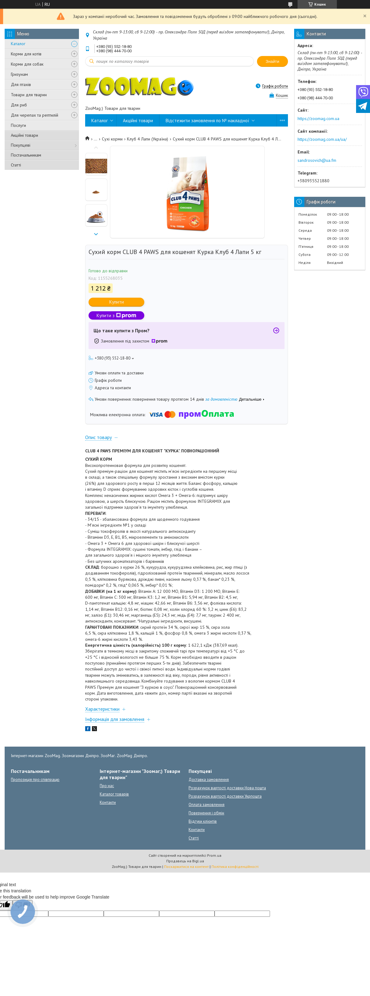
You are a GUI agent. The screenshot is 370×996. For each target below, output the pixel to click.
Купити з (116, 315)
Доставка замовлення (209, 779)
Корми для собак (27, 64)
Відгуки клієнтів (203, 821)
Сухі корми (112, 139)
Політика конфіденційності (235, 866)
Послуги (18, 125)
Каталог (18, 43)
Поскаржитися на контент (186, 866)
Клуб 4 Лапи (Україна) (147, 139)
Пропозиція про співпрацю (35, 779)
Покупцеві (20, 145)
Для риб (19, 105)
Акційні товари (24, 135)
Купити (116, 302)
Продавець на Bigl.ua (185, 861)
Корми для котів (26, 54)
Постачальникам (26, 155)
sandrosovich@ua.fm (317, 160)
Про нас (107, 785)
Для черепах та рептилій (34, 115)
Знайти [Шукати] (272, 61)
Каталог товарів (114, 794)
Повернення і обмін (206, 813)
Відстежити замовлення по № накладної (207, 120)
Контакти (108, 802)
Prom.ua (214, 855)
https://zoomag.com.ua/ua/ (322, 139)
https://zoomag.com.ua (318, 118)
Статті (16, 165)
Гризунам (19, 74)
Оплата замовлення (206, 804)
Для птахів (21, 84)
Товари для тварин (29, 94)
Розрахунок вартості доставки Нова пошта (227, 788)
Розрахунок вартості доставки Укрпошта (225, 796)
